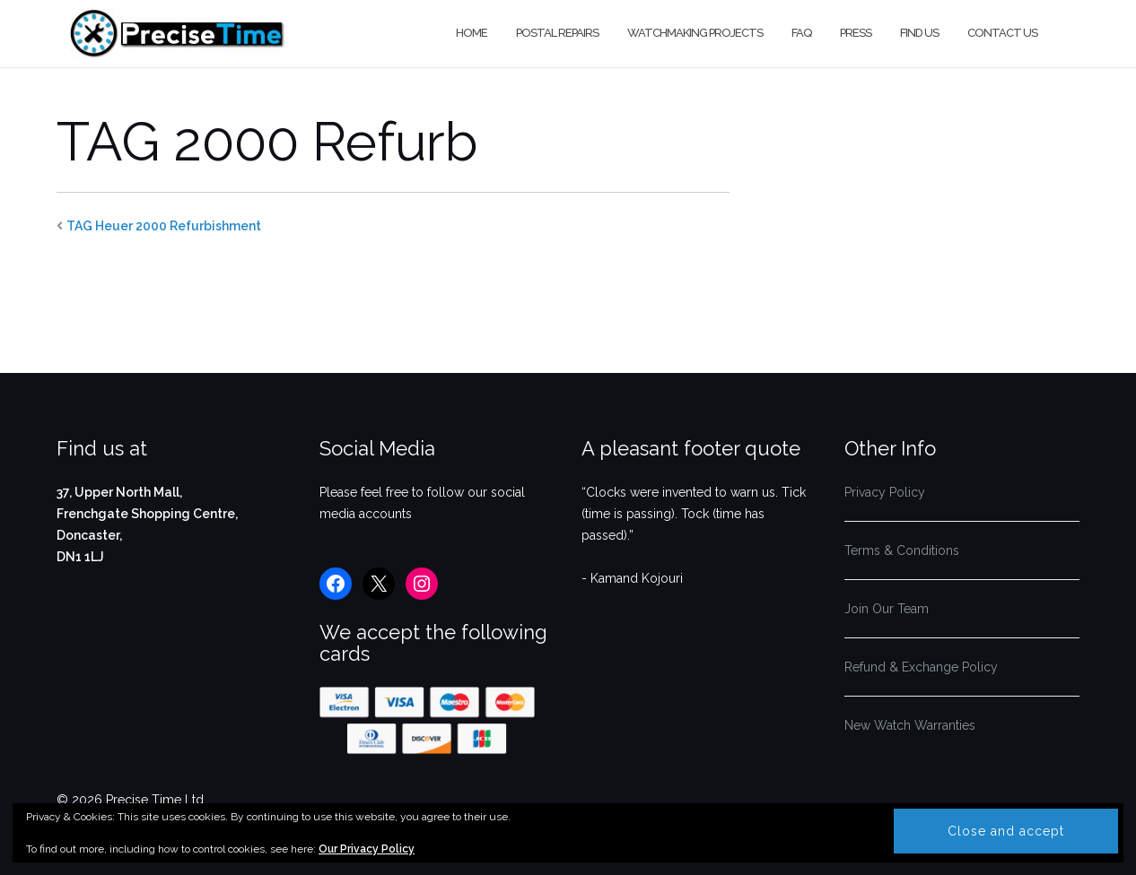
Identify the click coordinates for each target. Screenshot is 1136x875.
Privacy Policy (884, 492)
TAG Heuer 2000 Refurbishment (163, 226)
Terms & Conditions (901, 550)
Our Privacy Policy (367, 849)
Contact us (1002, 32)
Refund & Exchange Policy (921, 667)
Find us (919, 32)
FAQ (801, 32)
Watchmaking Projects (695, 32)
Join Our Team (886, 609)
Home (471, 32)
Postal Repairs (557, 32)
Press (855, 32)
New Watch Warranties (909, 725)
